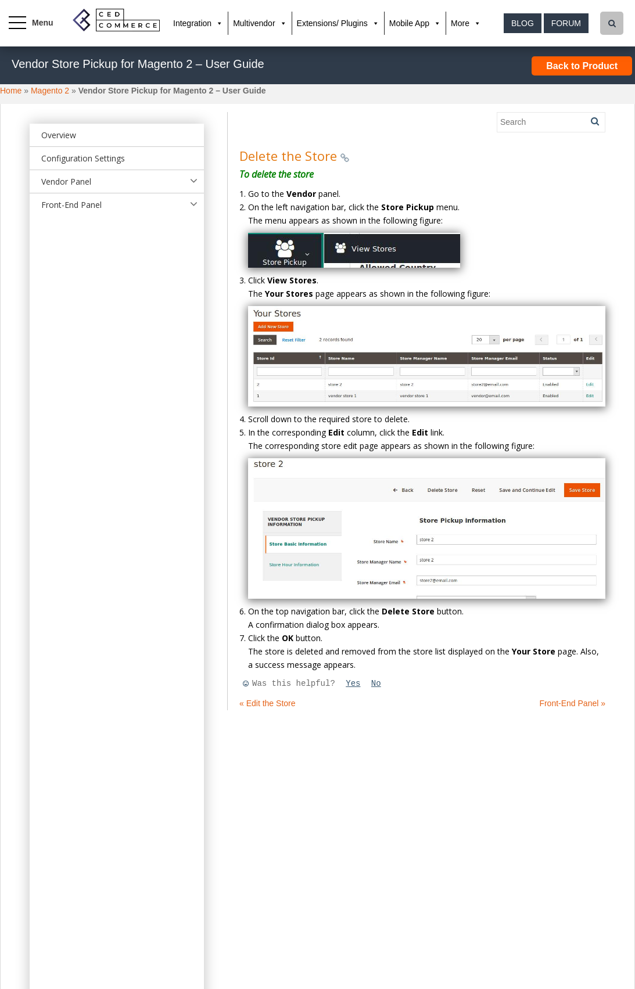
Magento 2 (50, 90)
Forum (566, 23)
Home (10, 90)
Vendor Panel (66, 181)
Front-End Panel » (572, 703)
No (376, 683)
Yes (353, 683)
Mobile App (409, 23)
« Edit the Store (267, 703)
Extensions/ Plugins (332, 23)
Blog (522, 23)
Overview (58, 135)
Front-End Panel (71, 204)
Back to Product (582, 66)
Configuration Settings (83, 158)
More (460, 23)
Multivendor (254, 23)
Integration (192, 23)
